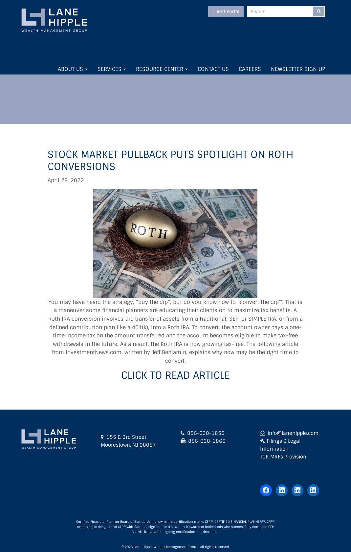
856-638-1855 (206, 433)
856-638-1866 (207, 441)
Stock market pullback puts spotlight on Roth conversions (171, 160)
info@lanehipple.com (293, 433)
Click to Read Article (175, 375)
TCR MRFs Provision (283, 457)
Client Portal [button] (225, 11)
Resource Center (162, 69)
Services (112, 69)
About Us (73, 69)
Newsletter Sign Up (298, 69)
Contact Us (213, 69)
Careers (250, 69)
